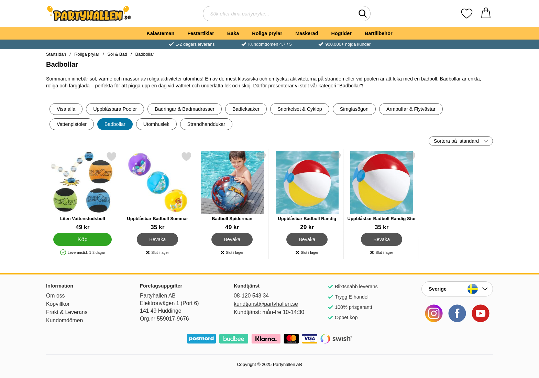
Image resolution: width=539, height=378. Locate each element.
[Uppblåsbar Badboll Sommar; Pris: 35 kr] (157, 191)
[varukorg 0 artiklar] (486, 13)
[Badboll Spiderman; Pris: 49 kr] (232, 191)
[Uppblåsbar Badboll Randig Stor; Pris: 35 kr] (381, 191)
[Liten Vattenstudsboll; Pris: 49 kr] (82, 191)
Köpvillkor (58, 304)
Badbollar (144, 54)
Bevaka (157, 239)
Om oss (55, 296)
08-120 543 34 (251, 296)
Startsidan (56, 54)
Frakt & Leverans (67, 312)
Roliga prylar (267, 33)
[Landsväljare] (457, 288)
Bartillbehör (379, 33)
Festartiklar (200, 33)
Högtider (341, 33)
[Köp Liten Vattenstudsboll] (82, 239)
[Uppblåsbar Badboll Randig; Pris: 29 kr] (307, 191)
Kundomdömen (64, 320)
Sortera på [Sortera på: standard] (456, 141)
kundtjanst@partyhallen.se (266, 304)
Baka (233, 33)
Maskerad (306, 33)
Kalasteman (160, 33)
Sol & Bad (117, 54)
